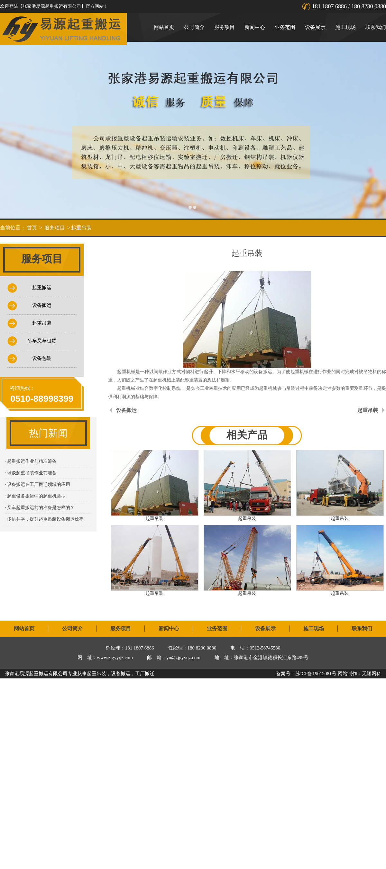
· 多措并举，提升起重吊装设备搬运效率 (44, 519)
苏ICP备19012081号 (315, 673)
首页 (32, 227)
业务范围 (285, 27)
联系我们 (375, 27)
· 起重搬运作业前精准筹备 (31, 461)
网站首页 (164, 27)
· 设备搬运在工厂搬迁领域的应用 (37, 484)
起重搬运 (41, 287)
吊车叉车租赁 (41, 340)
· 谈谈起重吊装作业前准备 (31, 472)
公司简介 (194, 27)
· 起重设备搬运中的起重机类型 (35, 496)
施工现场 (345, 27)
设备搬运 (41, 305)
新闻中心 (254, 27)
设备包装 (41, 358)
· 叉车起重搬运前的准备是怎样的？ (40, 507)
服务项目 (224, 27)
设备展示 (315, 27)
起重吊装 (81, 227)
